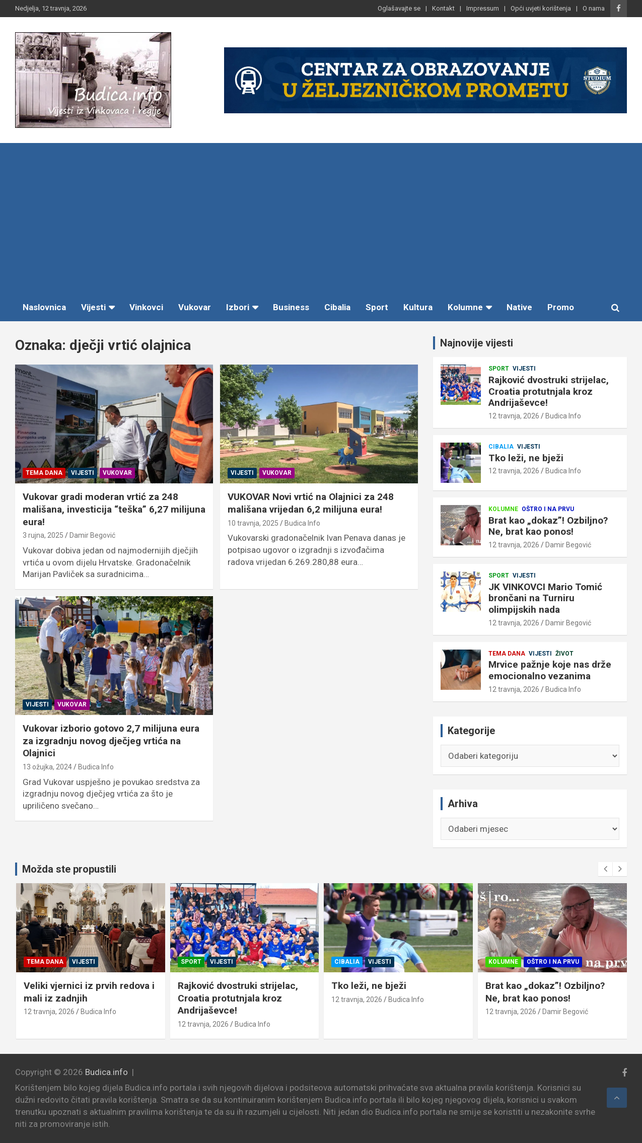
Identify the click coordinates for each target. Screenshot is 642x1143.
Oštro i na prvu (548, 509)
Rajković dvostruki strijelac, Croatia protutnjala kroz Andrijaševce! (548, 391)
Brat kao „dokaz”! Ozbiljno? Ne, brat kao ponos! (548, 526)
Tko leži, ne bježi (525, 458)
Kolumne (465, 307)
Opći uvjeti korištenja (541, 8)
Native (519, 307)
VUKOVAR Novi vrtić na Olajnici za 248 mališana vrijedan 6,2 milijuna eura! (311, 503)
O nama (594, 8)
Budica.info (106, 1072)
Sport (377, 307)
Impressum (482, 8)
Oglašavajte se (399, 8)
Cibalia (337, 307)
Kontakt (443, 8)
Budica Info (302, 523)
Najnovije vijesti (476, 343)
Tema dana (44, 472)
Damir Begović (92, 535)
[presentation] (605, 869)
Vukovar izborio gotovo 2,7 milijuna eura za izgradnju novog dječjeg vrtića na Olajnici (111, 741)
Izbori (237, 307)
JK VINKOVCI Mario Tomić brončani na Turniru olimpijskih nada (545, 598)
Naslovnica (44, 307)
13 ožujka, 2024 (47, 767)
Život (564, 653)
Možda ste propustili (69, 869)
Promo (560, 307)
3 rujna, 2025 (43, 535)
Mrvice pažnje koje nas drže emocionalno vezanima (549, 670)
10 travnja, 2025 (253, 523)
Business (291, 307)
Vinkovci (146, 307)
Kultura (418, 307)
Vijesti (93, 307)
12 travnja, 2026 (513, 416)
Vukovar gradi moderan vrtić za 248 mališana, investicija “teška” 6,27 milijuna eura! (114, 509)
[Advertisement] (321, 218)
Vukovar (194, 307)
